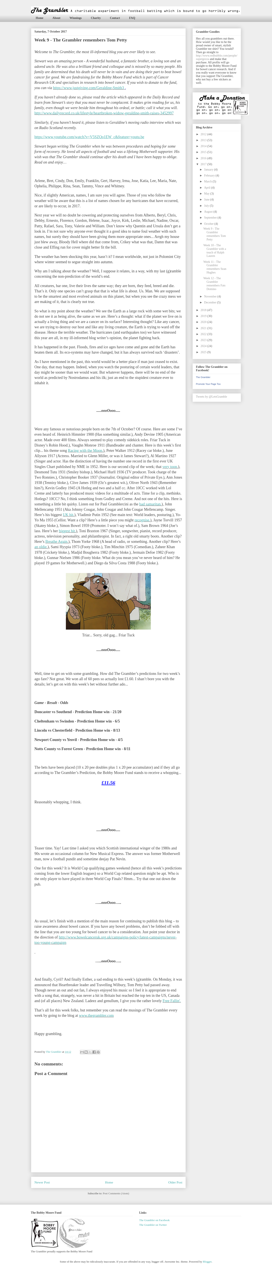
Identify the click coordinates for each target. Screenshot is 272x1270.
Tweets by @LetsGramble (211, 396)
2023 (204, 340)
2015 (204, 152)
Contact (115, 18)
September (210, 217)
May (207, 193)
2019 (204, 316)
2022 (204, 334)
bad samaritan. (150, 504)
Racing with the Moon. (85, 450)
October (209, 223)
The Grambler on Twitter (153, 1224)
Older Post (175, 1182)
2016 (204, 158)
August (208, 211)
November (210, 296)
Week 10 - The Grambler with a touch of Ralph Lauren (214, 250)
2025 (204, 352)
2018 (204, 310)
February (209, 175)
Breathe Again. (56, 541)
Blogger (207, 1261)
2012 (204, 134)
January (209, 169)
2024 (204, 346)
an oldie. (41, 547)
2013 (204, 140)
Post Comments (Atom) (116, 1193)
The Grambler (203, 377)
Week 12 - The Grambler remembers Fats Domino (214, 283)
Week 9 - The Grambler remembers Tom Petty (214, 234)
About (56, 18)
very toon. (170, 467)
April (207, 187)
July (207, 205)
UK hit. (68, 515)
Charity (96, 18)
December (210, 302)
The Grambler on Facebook (154, 1220)
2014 (204, 146)
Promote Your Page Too (208, 384)
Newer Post (42, 1182)
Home (39, 18)
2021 (204, 328)
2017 (204, 164)
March (208, 181)
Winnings (75, 18)
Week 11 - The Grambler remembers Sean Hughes (214, 267)
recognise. (142, 520)
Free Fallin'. (172, 1001)
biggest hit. (67, 531)
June (207, 199)
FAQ (132, 18)
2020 (204, 322)
